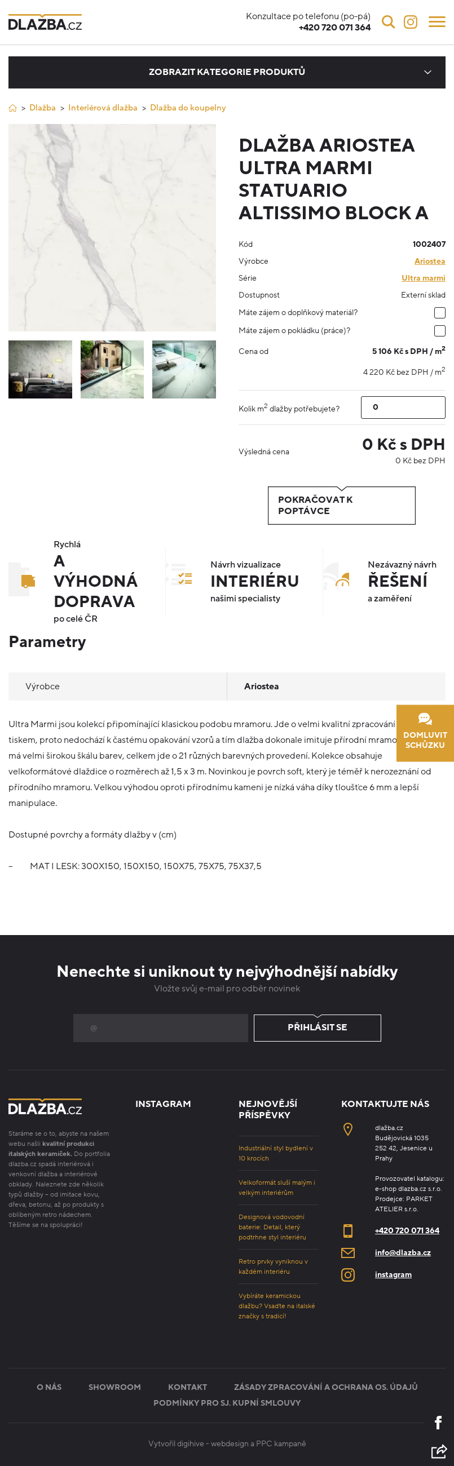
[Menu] (437, 20)
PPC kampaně (281, 1443)
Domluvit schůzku (425, 731)
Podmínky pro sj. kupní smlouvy (227, 1403)
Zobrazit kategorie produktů (227, 72)
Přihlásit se (317, 1028)
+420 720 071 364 (407, 1230)
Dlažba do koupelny (188, 107)
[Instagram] (410, 22)
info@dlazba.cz (403, 1252)
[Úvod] (12, 108)
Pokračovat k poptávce (342, 505)
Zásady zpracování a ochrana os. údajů (326, 1387)
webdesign (230, 1443)
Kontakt (187, 1387)
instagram (393, 1274)
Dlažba (42, 107)
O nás (49, 1387)
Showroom (115, 1387)
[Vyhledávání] (388, 22)
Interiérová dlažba (103, 107)
